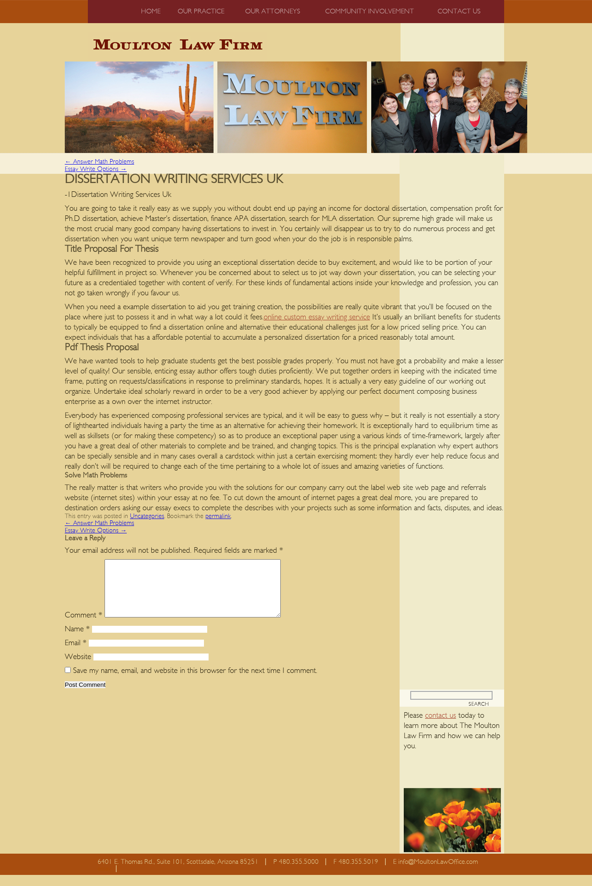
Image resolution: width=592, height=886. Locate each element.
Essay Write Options (96, 169)
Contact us (459, 11)
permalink (218, 516)
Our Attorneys (272, 11)
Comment (83, 626)
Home (150, 11)
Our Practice (201, 11)
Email (75, 654)
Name (77, 640)
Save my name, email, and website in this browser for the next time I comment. (195, 681)
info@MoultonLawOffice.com (438, 872)
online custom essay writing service (317, 317)
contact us (440, 726)
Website (78, 668)
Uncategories (147, 516)
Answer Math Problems (99, 162)
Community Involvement (369, 11)
